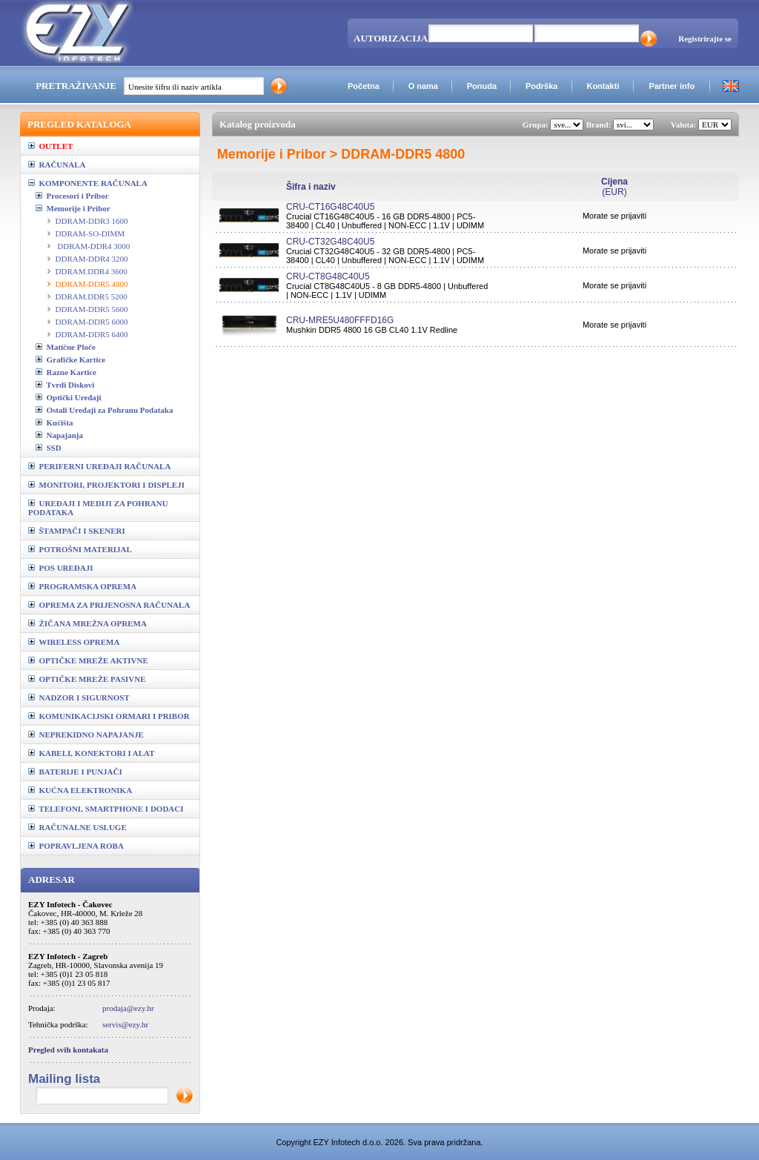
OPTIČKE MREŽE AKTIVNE (88, 660)
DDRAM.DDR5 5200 (91, 296)
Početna (364, 86)
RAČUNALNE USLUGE (77, 827)
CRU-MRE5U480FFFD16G (340, 320)
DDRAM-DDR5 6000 (92, 321)
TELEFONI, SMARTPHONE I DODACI (106, 808)
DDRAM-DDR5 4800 (92, 283)
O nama (423, 86)
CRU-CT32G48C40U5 (330, 241)
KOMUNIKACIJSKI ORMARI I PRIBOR (109, 716)
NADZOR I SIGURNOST (79, 697)
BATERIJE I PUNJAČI (75, 771)
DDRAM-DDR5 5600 (92, 309)
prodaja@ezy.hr (128, 1008)
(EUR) (614, 186)
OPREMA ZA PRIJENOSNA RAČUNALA (109, 604)
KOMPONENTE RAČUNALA (88, 183)
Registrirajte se (705, 38)
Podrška (541, 86)
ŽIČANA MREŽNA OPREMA (87, 623)
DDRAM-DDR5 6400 (92, 334)
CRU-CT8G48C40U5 (328, 276)
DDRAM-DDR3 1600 (92, 220)
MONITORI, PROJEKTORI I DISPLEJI (106, 484)
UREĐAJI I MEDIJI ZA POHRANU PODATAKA (98, 508)
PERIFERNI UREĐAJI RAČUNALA (99, 466)
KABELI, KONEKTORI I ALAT (91, 753)
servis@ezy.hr (125, 1024)
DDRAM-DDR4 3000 (93, 246)
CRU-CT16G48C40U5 (330, 207)
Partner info (672, 86)
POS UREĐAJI (60, 567)
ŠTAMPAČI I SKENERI (76, 530)
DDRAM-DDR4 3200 (92, 258)
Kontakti (602, 86)
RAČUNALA (56, 164)
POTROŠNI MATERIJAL (80, 549)
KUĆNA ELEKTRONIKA (80, 790)
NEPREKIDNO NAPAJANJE (86, 734)
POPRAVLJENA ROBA (76, 845)
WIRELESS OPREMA (73, 641)
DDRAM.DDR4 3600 (91, 271)
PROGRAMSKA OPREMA (82, 586)
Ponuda (482, 86)
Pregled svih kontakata (68, 1049)
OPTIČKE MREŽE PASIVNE (87, 679)
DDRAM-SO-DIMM (90, 233)
